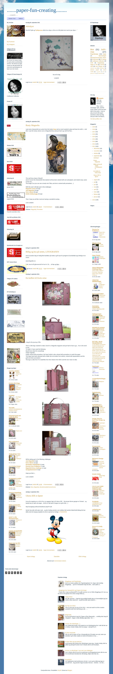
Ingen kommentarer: (49, 82)
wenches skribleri (14, 371)
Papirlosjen (95, 366)
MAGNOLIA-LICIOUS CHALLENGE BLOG (98, 328)
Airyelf (59, 670)
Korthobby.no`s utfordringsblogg (97, 405)
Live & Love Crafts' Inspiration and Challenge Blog (98, 488)
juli (95, 182)
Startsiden (57, 556)
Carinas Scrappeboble (15, 531)
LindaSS (100, 98)
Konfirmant (95, 59)
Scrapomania (96, 446)
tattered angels (94, 69)
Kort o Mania (29, 192)
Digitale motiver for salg (18, 374)
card (91, 66)
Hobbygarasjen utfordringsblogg (97, 314)
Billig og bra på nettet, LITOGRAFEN (42, 252)
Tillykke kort (19, 431)
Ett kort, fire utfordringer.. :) (72, 623)
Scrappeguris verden (15, 478)
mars (95, 192)
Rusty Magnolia (32, 125)
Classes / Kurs (12, 18)
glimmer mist (93, 73)
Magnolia (33, 209)
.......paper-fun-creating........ (37, 10)
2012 (94, 144)
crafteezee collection (98, 61)
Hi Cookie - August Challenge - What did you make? (102, 333)
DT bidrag (103, 59)
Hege (54, 129)
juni (95, 184)
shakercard (100, 73)
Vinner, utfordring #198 (98, 309)
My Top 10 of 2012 (70, 605)
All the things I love (14, 454)
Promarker (40, 209)
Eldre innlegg (82, 556)
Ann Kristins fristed (14, 466)
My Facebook (10, 41)
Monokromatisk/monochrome (48, 487)
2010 (94, 200)
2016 (94, 134)
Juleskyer (30, 26)
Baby (104, 54)
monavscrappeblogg (15, 492)
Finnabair (11, 395)
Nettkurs (21, 18)
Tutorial (102, 64)
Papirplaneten (96, 392)
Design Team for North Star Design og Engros (98, 420)
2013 (94, 141)
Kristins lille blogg (14, 383)
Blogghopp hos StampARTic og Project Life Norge (73, 590)
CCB (91, 63)
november (97, 151)
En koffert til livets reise (36, 278)
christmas (101, 68)
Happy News (68, 597)
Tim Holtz (11, 407)
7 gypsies (98, 71)
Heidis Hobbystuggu (32, 194)
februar (96, 194)
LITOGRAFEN (63, 512)
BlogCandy (68, 614)
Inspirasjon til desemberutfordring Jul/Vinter (102, 426)
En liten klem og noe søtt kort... (73, 641)
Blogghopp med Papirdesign (73, 581)
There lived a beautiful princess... (19, 534)
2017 (94, 131)
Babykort (101, 381)
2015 (94, 136)
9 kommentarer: (48, 484)
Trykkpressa (39, 30)
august (96, 179)
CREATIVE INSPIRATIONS (96, 280)
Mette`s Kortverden (14, 505)
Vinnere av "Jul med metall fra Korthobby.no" (102, 410)
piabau (11, 429)
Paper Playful (96, 255)
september (97, 156)
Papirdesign (94, 54)
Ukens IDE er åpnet (34, 496)
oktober (96, 153)
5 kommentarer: (48, 207)
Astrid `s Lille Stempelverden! (13, 517)
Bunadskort (68, 659)
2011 (94, 146)
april (95, 189)
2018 (94, 129)
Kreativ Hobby (96, 474)
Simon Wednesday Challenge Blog (97, 268)
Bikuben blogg (96, 243)
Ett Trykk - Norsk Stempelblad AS (97, 342)
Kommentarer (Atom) (60, 561)
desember (97, 148)
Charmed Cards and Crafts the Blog (15, 416)
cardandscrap (96, 509)
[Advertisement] (56, 102)
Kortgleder (95, 501)
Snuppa (18, 467)
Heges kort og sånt (14, 543)
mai (95, 187)
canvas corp (93, 68)
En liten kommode (70, 632)
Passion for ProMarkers (95, 230)
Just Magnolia (30, 190)
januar (96, 196)
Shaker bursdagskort (102, 449)
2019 (94, 127)
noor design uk (99, 66)
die (103, 71)
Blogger (70, 670)
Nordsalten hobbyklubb (95, 306)
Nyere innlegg (31, 556)
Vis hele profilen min (96, 119)
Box (32, 487)
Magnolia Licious (31, 188)
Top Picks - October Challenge (102, 492)
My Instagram (11, 44)
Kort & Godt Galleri (98, 293)
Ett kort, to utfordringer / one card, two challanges (79, 650)
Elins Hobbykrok (14, 441)
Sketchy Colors (96, 514)
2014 (94, 139)
